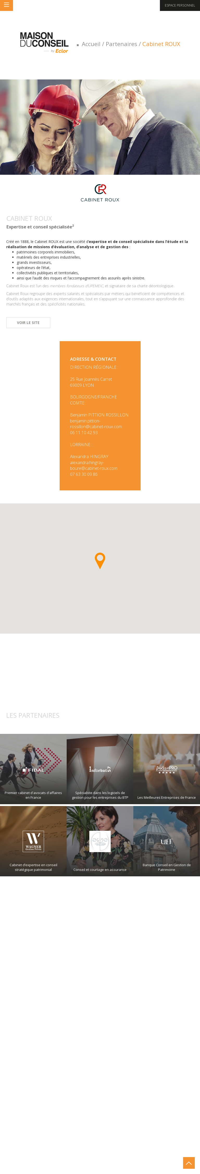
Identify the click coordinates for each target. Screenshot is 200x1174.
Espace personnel (180, 5)
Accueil (91, 44)
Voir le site (28, 322)
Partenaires (121, 44)
